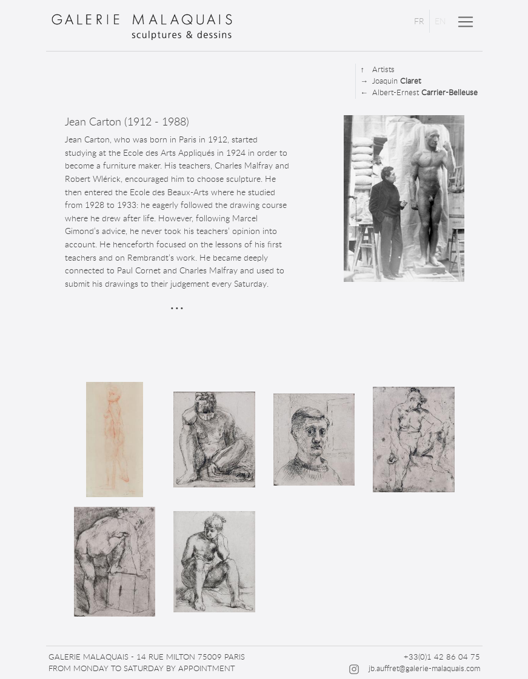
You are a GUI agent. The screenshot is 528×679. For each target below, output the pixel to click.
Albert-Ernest (419, 92)
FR (419, 21)
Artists (378, 69)
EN (440, 21)
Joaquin (391, 81)
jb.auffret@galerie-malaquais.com (424, 668)
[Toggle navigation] (466, 22)
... (177, 301)
